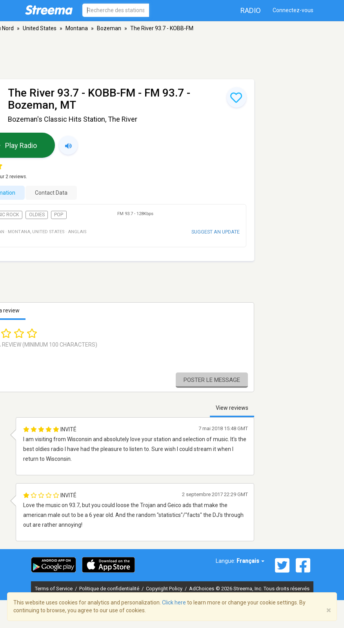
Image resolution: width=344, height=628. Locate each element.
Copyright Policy (165, 588)
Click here (174, 602)
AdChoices (201, 588)
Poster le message (212, 379)
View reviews (232, 408)
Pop (58, 214)
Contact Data (51, 193)
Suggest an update (215, 232)
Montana (77, 28)
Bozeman (109, 28)
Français (250, 561)
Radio (250, 10)
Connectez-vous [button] (293, 10)
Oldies (37, 214)
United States (39, 28)
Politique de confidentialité (109, 588)
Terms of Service (54, 588)
